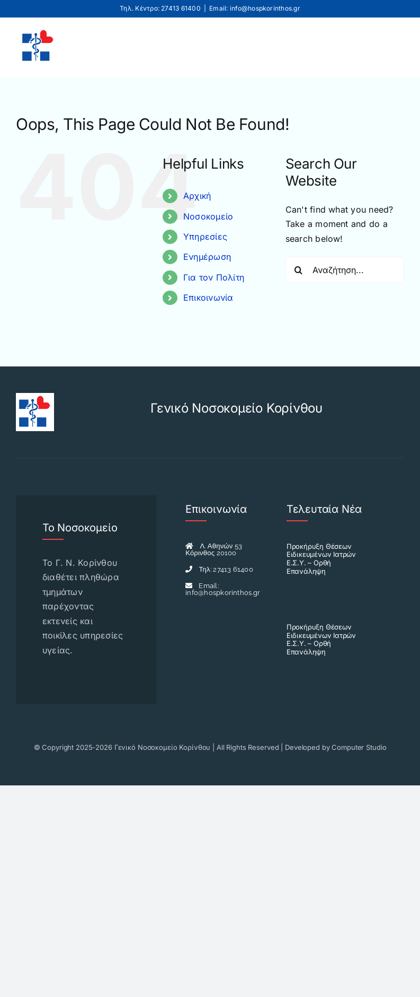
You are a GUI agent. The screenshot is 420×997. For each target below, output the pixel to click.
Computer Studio (359, 747)
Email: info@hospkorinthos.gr (254, 8)
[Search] (298, 270)
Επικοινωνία (208, 297)
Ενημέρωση (207, 256)
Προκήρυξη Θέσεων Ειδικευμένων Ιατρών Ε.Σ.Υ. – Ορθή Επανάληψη (321, 558)
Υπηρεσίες (205, 236)
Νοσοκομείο (208, 216)
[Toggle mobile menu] (387, 46)
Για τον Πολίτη (213, 277)
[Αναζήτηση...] (344, 270)
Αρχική (197, 195)
